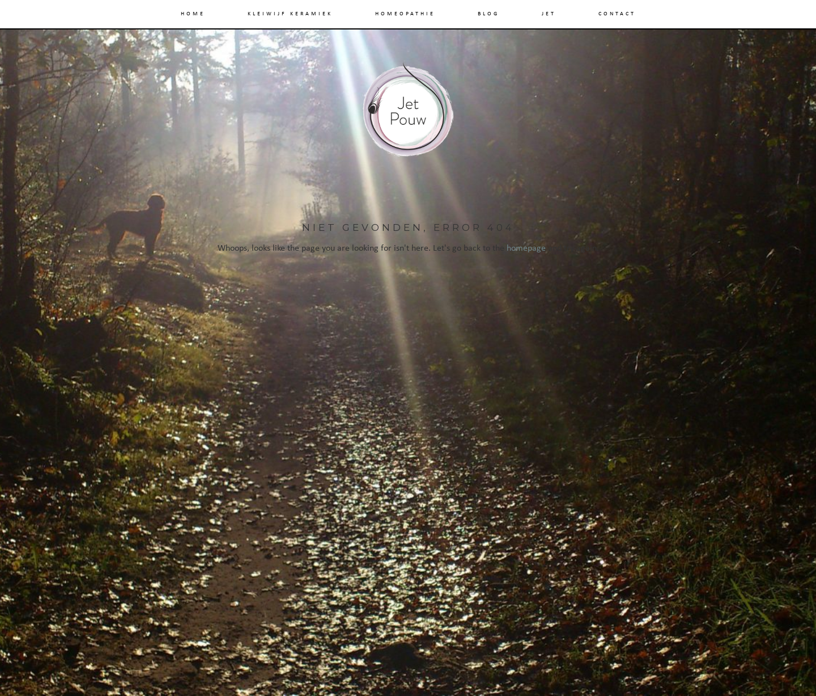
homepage (526, 248)
